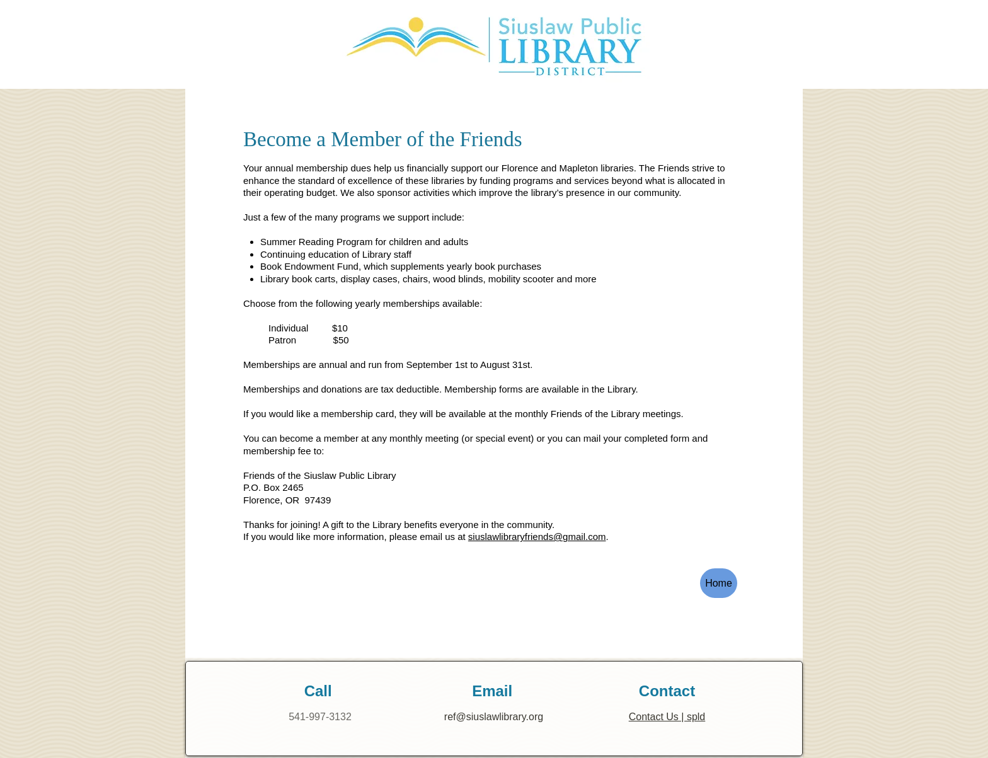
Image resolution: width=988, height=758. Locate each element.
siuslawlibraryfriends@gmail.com (537, 536)
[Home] (718, 583)
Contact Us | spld (667, 716)
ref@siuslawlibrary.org (493, 716)
